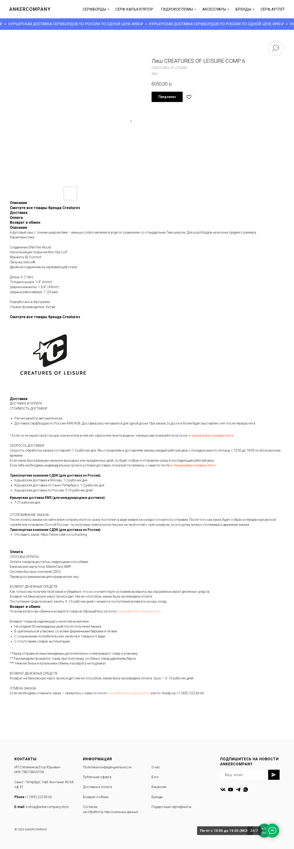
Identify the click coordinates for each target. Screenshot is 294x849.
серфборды (94, 9)
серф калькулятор (134, 9)
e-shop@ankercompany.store (211, 435)
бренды (243, 9)
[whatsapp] (246, 789)
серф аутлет (273, 9)
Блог (155, 777)
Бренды (157, 797)
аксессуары (214, 9)
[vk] (223, 789)
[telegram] (238, 789)
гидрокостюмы (177, 9)
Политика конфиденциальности (107, 767)
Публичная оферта (97, 777)
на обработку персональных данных (110, 812)
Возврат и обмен (96, 797)
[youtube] (230, 789)
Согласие (90, 807)
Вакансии (159, 787)
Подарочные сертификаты (171, 807)
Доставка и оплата (97, 787)
